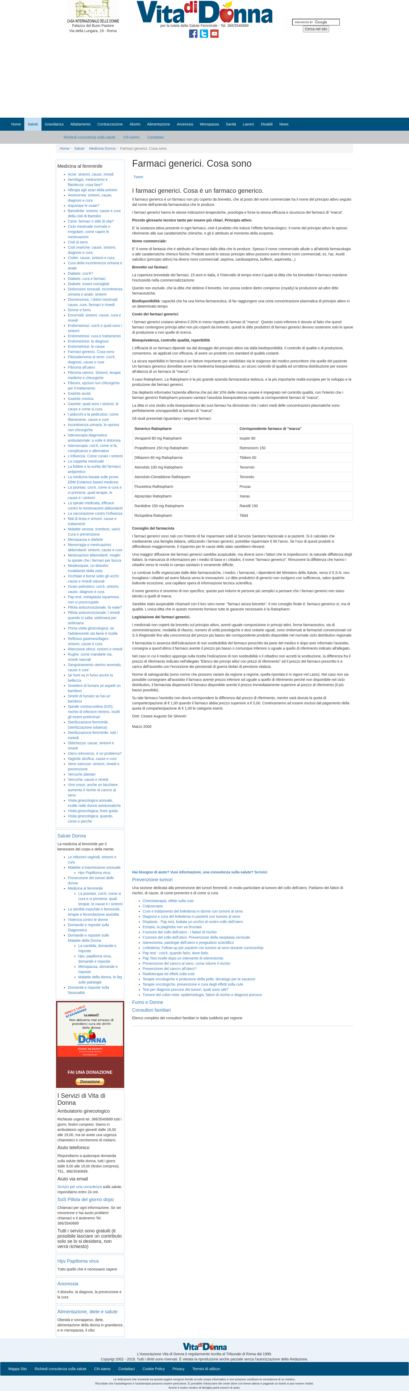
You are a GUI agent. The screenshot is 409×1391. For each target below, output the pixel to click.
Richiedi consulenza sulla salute (89, 137)
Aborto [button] (135, 124)
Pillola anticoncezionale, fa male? (95, 607)
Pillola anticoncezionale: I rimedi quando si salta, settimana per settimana (94, 617)
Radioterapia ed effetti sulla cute (169, 974)
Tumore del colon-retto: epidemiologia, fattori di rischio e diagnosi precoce (202, 995)
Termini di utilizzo (206, 1369)
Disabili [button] (267, 124)
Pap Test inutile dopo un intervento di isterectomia (183, 958)
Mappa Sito (17, 1369)
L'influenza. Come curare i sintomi (95, 456)
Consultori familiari (151, 1010)
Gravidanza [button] (54, 124)
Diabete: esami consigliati (88, 284)
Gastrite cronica (80, 399)
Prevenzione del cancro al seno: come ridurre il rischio (186, 963)
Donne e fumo (79, 310)
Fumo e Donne (147, 1002)
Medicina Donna (102, 148)
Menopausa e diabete (85, 539)
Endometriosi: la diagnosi (88, 341)
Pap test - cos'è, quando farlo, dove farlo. (176, 953)
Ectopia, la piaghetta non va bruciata (172, 927)
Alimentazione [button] (158, 124)
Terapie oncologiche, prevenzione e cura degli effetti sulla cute (193, 984)
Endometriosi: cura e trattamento (94, 336)
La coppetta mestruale (86, 461)
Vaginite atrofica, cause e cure (92, 759)
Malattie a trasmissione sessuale (94, 867)
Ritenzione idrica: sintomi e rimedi (95, 649)
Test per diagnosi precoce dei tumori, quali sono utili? (185, 989)
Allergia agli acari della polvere (92, 190)
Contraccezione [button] (110, 124)
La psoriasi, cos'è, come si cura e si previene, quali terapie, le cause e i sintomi (95, 492)
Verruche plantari (81, 774)
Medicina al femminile (85, 888)
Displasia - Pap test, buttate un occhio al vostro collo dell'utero (193, 922)
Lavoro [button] (248, 124)
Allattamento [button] (80, 124)
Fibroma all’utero (81, 367)
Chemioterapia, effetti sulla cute (168, 901)
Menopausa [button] (209, 124)
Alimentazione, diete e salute (87, 1311)
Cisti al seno (78, 242)
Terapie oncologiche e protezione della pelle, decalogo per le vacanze (199, 979)
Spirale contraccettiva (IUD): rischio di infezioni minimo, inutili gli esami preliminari (94, 711)
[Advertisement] (204, 78)
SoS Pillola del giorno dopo (85, 1199)
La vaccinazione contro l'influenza (95, 513)
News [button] (283, 124)
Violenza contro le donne (88, 920)
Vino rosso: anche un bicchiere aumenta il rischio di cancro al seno (93, 790)
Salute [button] (33, 124)
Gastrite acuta (79, 393)
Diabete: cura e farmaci (87, 279)
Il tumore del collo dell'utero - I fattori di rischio (180, 932)
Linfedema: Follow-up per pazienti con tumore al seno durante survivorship (203, 948)
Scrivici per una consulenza (79, 1187)
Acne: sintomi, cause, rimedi (90, 174)
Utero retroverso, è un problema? (95, 753)
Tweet (138, 177)
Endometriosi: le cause (86, 346)
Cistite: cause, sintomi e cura (91, 258)
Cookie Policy (154, 1369)
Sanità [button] (231, 124)
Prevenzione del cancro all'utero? (170, 969)
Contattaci (155, 137)
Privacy (178, 1369)
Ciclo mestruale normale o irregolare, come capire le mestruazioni (89, 231)
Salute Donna (71, 835)
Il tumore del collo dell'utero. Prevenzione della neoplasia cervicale (196, 937)
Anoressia (67, 1283)
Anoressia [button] (185, 124)
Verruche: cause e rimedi (88, 779)
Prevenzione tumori (152, 879)
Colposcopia (153, 906)
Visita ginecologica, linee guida (93, 811)
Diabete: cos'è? (80, 273)
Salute (79, 148)
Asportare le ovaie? (83, 205)
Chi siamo (131, 137)
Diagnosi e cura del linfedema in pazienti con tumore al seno (191, 916)
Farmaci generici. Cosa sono (91, 352)
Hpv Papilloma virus (94, 873)
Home (16, 124)
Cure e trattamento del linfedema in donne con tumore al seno (193, 911)
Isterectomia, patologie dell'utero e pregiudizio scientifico (188, 942)
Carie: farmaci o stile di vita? (91, 221)
